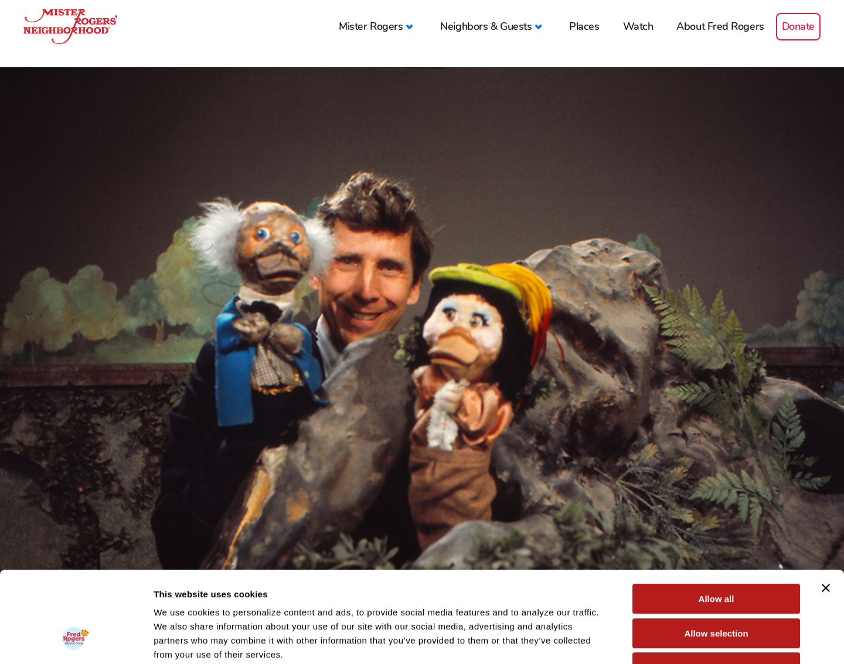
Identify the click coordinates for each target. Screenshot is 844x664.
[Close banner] (826, 510)
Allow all (716, 521)
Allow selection (716, 555)
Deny (716, 589)
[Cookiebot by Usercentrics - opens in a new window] (76, 641)
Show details (615, 641)
